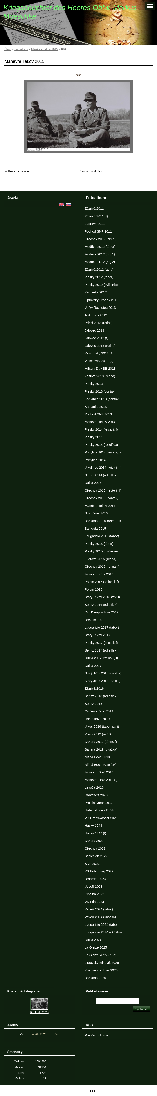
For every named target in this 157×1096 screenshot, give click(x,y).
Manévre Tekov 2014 (100, 422)
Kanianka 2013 (96, 406)
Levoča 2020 (94, 787)
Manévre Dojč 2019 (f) (101, 780)
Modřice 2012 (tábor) (100, 246)
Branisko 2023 (95, 879)
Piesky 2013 (94, 384)
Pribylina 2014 (95, 460)
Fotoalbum (21, 49)
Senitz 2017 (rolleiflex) (101, 650)
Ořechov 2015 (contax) (101, 498)
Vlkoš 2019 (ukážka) (99, 734)
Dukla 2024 (93, 940)
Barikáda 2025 (95, 978)
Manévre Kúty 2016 (99, 574)
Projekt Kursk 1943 (98, 803)
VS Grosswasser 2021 (101, 818)
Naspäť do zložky (91, 171)
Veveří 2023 (93, 886)
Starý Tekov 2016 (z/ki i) (102, 597)
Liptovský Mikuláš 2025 (102, 962)
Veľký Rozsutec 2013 (100, 307)
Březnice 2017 (95, 620)
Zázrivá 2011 (94, 208)
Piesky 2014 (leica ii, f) (101, 429)
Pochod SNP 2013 (98, 414)
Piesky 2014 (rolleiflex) (101, 445)
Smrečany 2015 (96, 513)
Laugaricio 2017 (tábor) (102, 627)
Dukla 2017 (93, 665)
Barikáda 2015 (95, 528)
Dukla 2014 (93, 483)
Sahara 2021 (94, 841)
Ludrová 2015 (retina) (100, 559)
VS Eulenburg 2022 (99, 871)
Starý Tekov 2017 (97, 635)
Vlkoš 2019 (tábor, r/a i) (102, 726)
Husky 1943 (93, 825)
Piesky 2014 (94, 437)
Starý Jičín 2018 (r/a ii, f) (103, 681)
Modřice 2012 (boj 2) (100, 262)
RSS (92, 1091)
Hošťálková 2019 (97, 719)
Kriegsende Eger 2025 (101, 970)
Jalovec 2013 (94, 330)
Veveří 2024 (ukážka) (100, 917)
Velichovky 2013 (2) (99, 361)
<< (21, 1034)
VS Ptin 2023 (94, 902)
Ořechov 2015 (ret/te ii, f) (103, 490)
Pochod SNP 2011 (98, 231)
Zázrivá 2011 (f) (96, 216)
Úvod (7, 49)
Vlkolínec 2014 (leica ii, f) (103, 467)
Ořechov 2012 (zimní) (101, 239)
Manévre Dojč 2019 (99, 772)
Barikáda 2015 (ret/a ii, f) (103, 521)
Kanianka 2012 (96, 292)
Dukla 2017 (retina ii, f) (101, 658)
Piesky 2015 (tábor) (99, 544)
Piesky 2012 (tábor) (99, 277)
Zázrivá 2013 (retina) (100, 376)
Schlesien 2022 (96, 856)
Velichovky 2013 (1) (99, 353)
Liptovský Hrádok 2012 (101, 300)
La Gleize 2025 (96, 947)
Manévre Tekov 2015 (44, 49)
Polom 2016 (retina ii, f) (102, 582)
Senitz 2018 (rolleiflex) (101, 696)
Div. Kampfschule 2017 (101, 612)
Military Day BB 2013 (100, 368)
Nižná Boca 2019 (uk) (101, 764)
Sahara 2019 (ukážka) (101, 749)
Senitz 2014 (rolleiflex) (101, 475)
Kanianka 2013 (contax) (102, 399)
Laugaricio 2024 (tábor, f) (103, 924)
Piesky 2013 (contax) (100, 391)
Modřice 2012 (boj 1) (100, 254)
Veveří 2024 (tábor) (99, 909)
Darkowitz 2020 (96, 795)
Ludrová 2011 (95, 224)
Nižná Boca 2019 (97, 757)
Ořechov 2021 (95, 848)
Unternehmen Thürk (99, 810)
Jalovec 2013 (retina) (100, 345)
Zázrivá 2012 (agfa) (99, 269)
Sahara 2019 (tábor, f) (101, 742)
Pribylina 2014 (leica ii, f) (103, 452)
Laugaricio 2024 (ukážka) (103, 932)
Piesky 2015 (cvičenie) (101, 551)
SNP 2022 (92, 863)
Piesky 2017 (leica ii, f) (101, 643)
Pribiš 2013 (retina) (98, 323)
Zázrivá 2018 (94, 688)
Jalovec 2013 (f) (96, 338)
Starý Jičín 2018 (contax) (103, 673)
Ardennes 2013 (96, 315)
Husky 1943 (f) (95, 833)
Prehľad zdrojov (96, 1035)
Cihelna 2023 (94, 894)
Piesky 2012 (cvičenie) (101, 285)
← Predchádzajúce (16, 171)
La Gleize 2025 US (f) (101, 955)
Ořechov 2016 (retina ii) (102, 566)
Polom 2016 (93, 589)
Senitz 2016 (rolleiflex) (101, 604)
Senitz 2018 (93, 703)
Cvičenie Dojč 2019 (99, 711)
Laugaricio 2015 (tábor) (102, 536)
